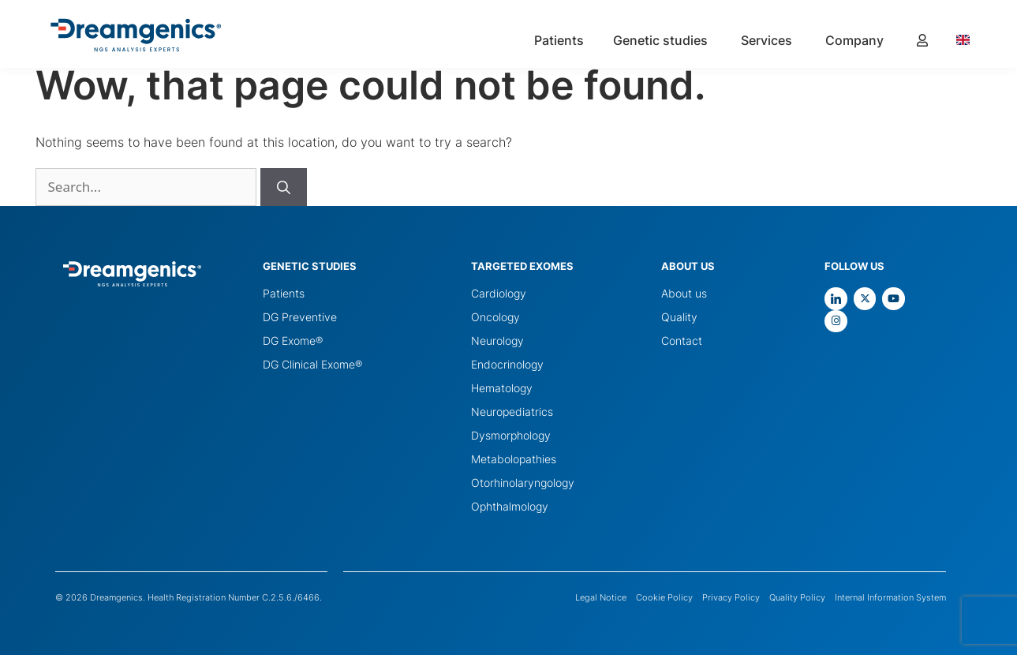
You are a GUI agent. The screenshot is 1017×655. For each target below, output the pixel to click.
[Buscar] (283, 187)
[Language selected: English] (970, 39)
